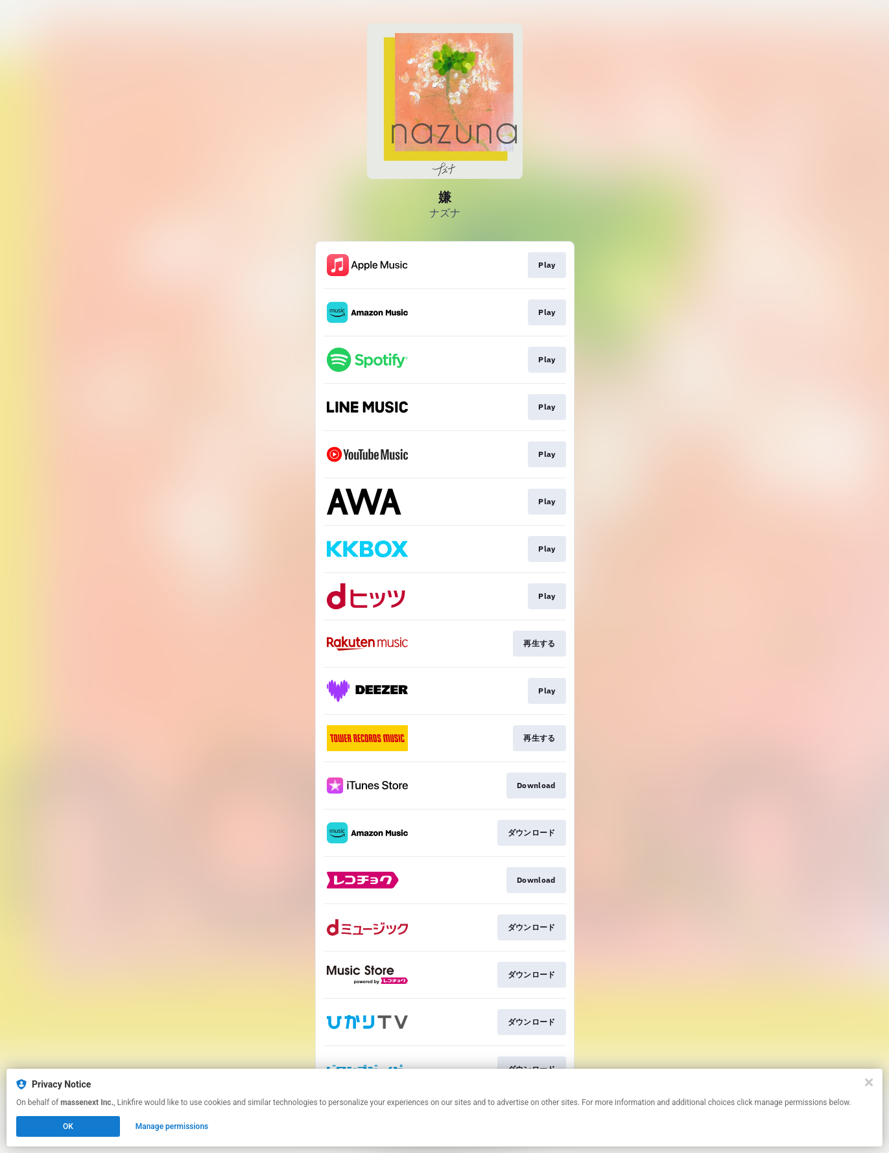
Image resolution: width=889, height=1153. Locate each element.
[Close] (869, 1082)
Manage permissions (172, 1126)
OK (68, 1126)
